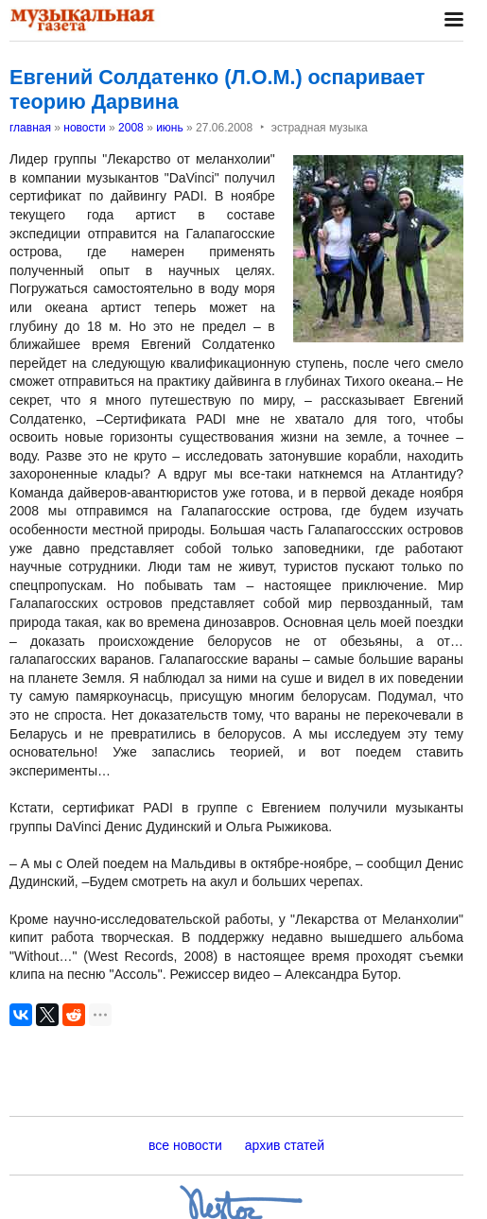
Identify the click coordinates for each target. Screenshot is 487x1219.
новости (84, 127)
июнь (169, 127)
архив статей (284, 1145)
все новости (185, 1145)
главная (30, 127)
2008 (131, 127)
